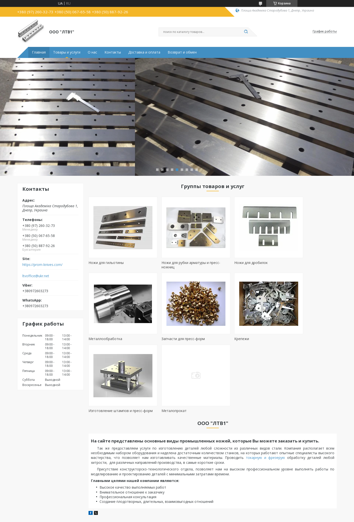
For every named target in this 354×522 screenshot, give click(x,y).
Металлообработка (294, 262)
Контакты (112, 52)
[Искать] (246, 31)
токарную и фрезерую (266, 390)
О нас (92, 52)
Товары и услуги (66, 52)
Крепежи (159, 338)
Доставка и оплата (144, 52)
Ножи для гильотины (106, 262)
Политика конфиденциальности (208, 517)
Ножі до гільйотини (36, 474)
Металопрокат (290, 338)
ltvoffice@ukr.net (35, 276)
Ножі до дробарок (35, 487)
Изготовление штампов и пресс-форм (242, 340)
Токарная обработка (200, 474)
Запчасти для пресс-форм (110, 338)
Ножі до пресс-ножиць (38, 481)
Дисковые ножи (33, 494)
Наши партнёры (278, 481)
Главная (39, 52)
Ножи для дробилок (231, 262)
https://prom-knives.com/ (42, 264)
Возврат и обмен (182, 52)
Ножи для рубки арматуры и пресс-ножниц (181, 264)
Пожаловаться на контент (162, 517)
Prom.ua (199, 513)
